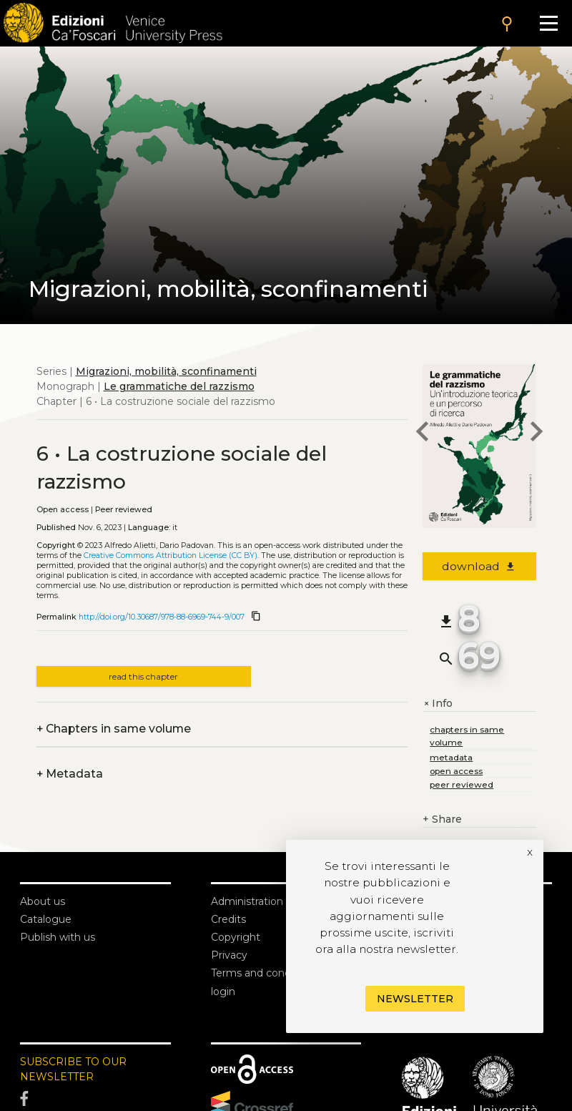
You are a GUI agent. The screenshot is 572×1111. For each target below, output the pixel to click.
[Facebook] (95, 1098)
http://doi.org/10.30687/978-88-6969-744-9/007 (162, 617)
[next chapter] (536, 433)
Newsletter (415, 998)
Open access (62, 509)
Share (442, 819)
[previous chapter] (423, 433)
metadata (451, 757)
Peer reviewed (123, 509)
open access (456, 770)
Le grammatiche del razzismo (179, 386)
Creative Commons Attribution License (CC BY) (170, 555)
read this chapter (143, 676)
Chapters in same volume (113, 729)
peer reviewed (461, 784)
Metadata (69, 774)
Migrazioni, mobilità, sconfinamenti (166, 371)
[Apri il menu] (549, 23)
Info (438, 703)
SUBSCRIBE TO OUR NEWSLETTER (73, 1069)
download (479, 566)
